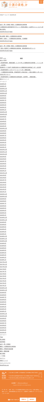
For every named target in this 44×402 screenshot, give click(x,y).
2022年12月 (3, 149)
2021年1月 (3, 191)
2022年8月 (3, 159)
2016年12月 (3, 288)
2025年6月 (3, 102)
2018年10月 (3, 241)
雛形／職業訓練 (4, 351)
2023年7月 (3, 135)
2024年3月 (3, 126)
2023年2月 (3, 145)
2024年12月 (3, 112)
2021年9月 (3, 175)
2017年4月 (3, 278)
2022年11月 (3, 152)
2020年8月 (3, 201)
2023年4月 (3, 140)
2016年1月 (3, 311)
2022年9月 (3, 156)
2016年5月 (3, 302)
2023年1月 (3, 147)
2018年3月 (3, 255)
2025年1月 (3, 109)
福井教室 (2, 342)
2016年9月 (3, 292)
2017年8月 (3, 269)
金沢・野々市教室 (5, 24)
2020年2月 (3, 215)
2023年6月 (3, 138)
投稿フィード (4, 360)
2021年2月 (3, 189)
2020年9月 (3, 199)
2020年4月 (3, 210)
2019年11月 (3, 220)
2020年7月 (3, 203)
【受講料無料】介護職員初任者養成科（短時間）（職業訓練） (18, 77)
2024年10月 (3, 114)
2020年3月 (3, 213)
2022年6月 (3, 163)
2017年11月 (3, 264)
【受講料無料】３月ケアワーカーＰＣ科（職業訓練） (15, 70)
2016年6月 (3, 299)
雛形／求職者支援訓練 (6, 349)
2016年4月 (3, 304)
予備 (1, 337)
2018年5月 (3, 250)
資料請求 (32, 399)
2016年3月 (3, 306)
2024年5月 (3, 123)
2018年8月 (3, 245)
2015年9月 (3, 318)
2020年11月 (3, 194)
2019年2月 (3, 234)
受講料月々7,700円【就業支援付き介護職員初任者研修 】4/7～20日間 (20, 67)
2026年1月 (3, 86)
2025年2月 (3, 107)
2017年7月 (3, 271)
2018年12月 (3, 236)
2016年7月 (3, 297)
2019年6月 (3, 224)
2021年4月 (3, 184)
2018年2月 (3, 257)
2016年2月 (3, 309)
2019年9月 (3, 222)
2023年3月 (3, 142)
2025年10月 (3, 93)
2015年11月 (3, 313)
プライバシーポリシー (23, 382)
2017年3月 (3, 281)
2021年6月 (3, 182)
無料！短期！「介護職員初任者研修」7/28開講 (13, 38)
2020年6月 (3, 206)
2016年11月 (3, 290)
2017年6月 (3, 274)
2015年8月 (3, 320)
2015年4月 (3, 330)
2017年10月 (3, 266)
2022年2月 (3, 168)
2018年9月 (3, 243)
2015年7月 (3, 323)
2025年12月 (3, 88)
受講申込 (23, 399)
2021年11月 (3, 173)
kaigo (10, 31)
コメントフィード (5, 363)
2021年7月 (3, 180)
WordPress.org (4, 365)
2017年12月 (3, 262)
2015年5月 (3, 327)
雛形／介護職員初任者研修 (19, 24)
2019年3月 (3, 231)
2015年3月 (3, 332)
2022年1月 (3, 170)
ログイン (2, 358)
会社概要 (13, 382)
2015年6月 (3, 325)
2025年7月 (3, 100)
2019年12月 (3, 217)
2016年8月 (3, 295)
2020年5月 (3, 208)
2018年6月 (3, 248)
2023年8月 (3, 133)
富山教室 (2, 36)
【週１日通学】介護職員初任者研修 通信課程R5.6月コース (17, 48)
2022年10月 (3, 154)
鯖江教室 (2, 353)
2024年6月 (3, 121)
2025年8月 (3, 98)
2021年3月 (3, 187)
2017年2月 (3, 283)
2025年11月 (3, 91)
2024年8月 (3, 116)
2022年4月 (3, 166)
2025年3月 (3, 105)
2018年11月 (3, 238)
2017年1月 (3, 285)
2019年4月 (3, 229)
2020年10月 (3, 196)
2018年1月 (3, 259)
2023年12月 (3, 128)
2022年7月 (3, 161)
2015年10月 (3, 316)
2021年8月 (3, 177)
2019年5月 (3, 227)
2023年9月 (3, 131)
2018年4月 (3, 252)
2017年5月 (3, 276)
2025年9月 (3, 95)
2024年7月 (3, 119)
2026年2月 (3, 84)
